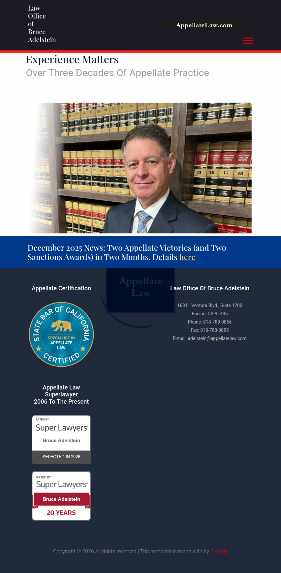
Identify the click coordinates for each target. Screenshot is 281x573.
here (190, 256)
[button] (248, 39)
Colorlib (219, 551)
